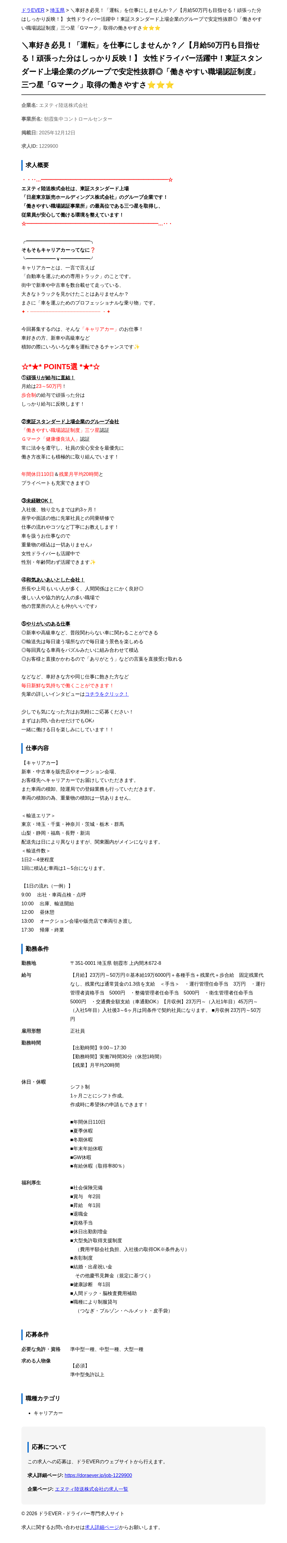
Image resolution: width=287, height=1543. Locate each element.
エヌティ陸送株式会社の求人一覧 (91, 1489)
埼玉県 (57, 10)
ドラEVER (33, 10)
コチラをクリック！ (107, 694)
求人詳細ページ (102, 1527)
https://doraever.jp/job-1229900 (98, 1475)
